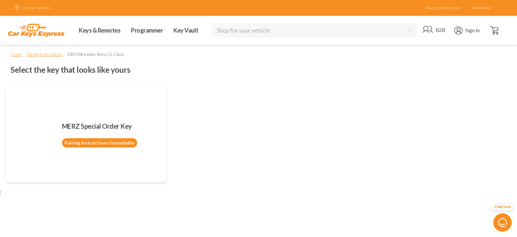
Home (16, 54)
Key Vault (185, 30)
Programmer (147, 30)
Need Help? (482, 7)
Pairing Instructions (443, 7)
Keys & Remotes (99, 30)
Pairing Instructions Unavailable (100, 142)
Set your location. (33, 8)
